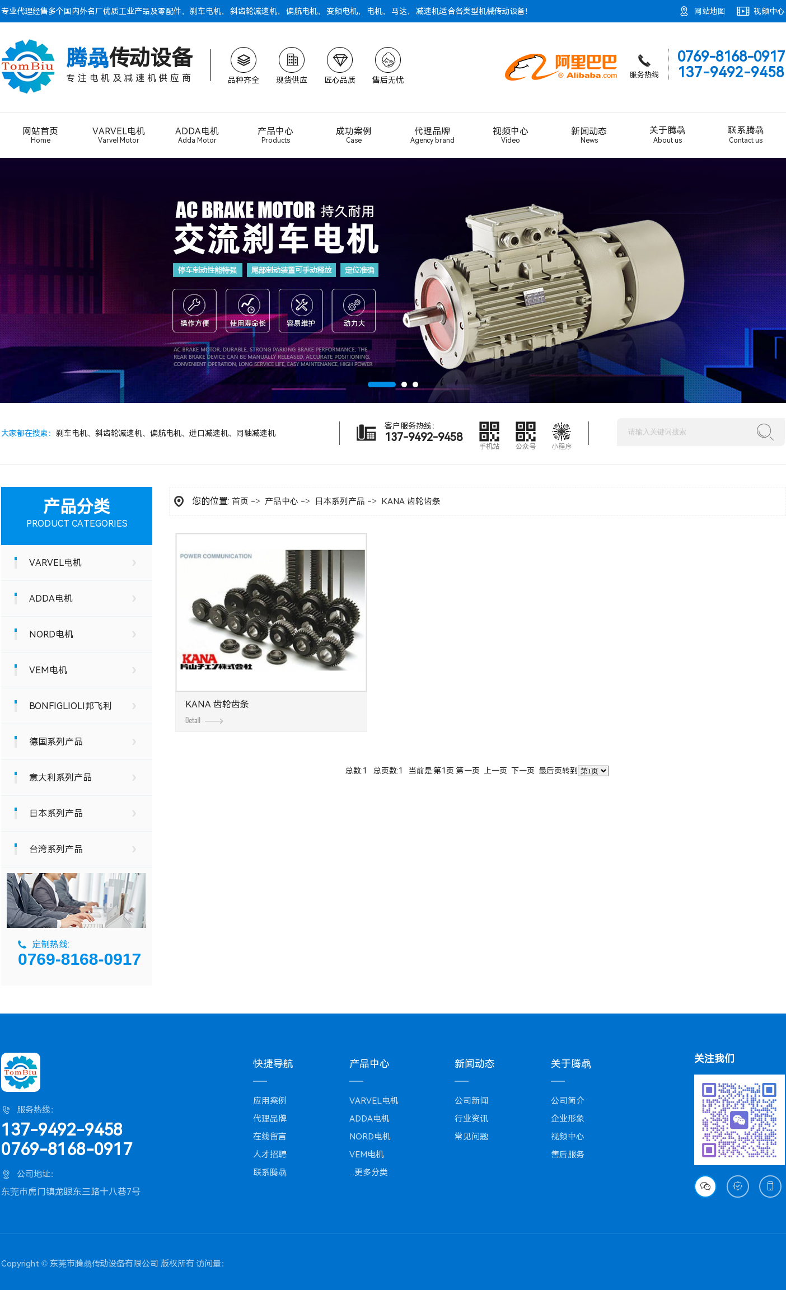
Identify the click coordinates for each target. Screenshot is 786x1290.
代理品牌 (432, 135)
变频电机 (342, 11)
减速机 (427, 11)
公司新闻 (471, 1101)
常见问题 (471, 1137)
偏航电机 (301, 11)
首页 (240, 501)
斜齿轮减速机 (253, 11)
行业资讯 (471, 1119)
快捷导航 (273, 1063)
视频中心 (769, 11)
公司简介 (567, 1101)
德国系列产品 (56, 742)
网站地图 (710, 11)
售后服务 (567, 1155)
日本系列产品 (56, 813)
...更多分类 (368, 1172)
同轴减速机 (255, 433)
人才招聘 (270, 1155)
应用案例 (270, 1101)
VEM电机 (48, 670)
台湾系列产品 (56, 849)
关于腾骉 (667, 135)
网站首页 (40, 135)
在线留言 (270, 1137)
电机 (374, 11)
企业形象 (567, 1119)
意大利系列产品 (60, 777)
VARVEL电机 (118, 135)
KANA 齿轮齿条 (411, 501)
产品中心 (275, 135)
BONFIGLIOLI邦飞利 (70, 706)
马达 (399, 11)
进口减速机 (208, 433)
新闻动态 (589, 135)
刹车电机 (205, 11)
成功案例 (354, 135)
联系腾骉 (746, 135)
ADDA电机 (197, 135)
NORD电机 (51, 634)
